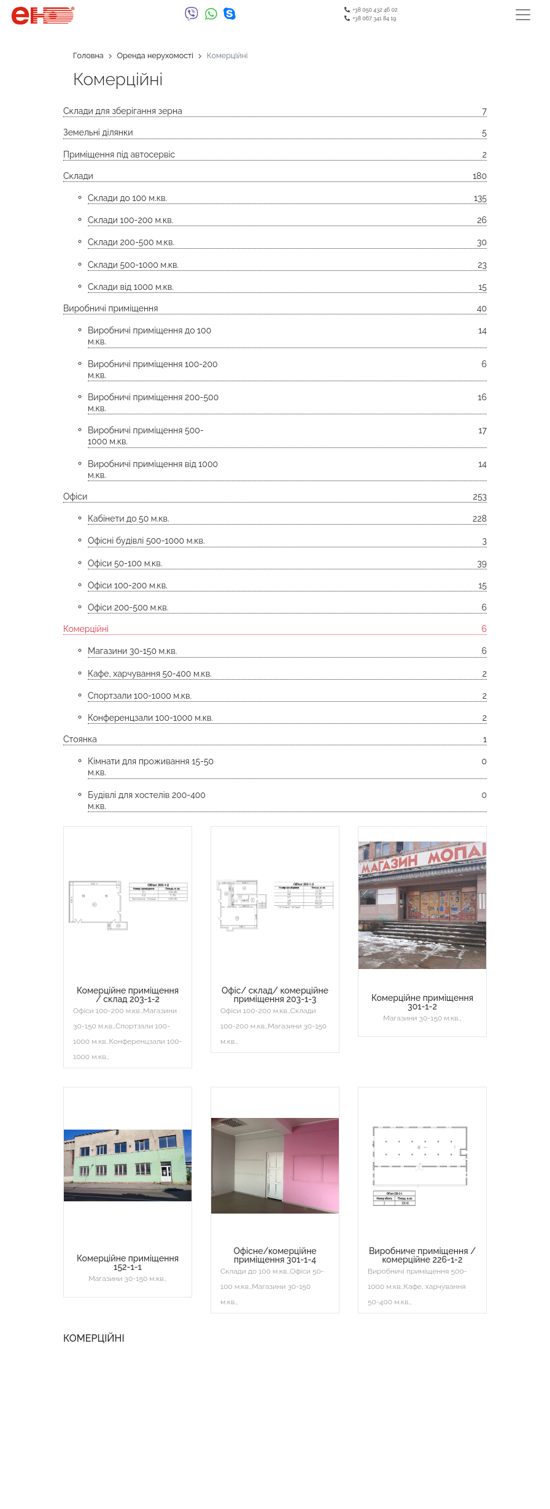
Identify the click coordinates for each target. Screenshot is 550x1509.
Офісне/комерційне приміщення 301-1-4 (275, 1255)
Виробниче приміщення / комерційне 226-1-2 (422, 1255)
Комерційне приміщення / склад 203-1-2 (128, 994)
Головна (88, 55)
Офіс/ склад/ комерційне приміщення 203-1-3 (275, 994)
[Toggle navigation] (523, 14)
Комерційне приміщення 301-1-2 (422, 1002)
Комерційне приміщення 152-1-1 (128, 1262)
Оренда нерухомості (155, 55)
